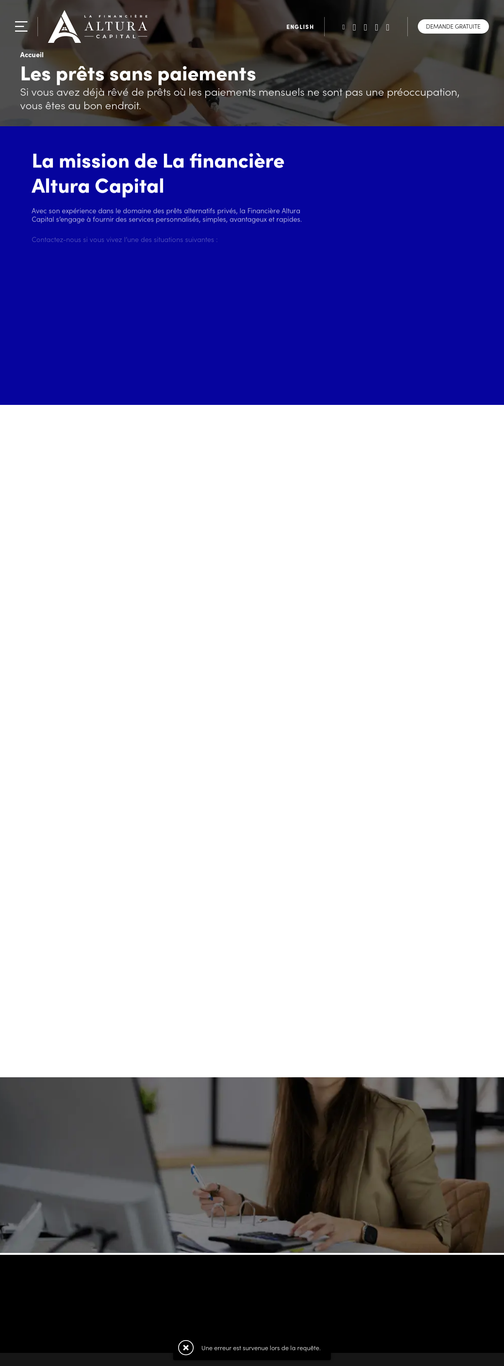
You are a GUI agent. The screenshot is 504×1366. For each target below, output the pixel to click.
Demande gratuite (453, 26)
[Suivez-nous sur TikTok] (376, 26)
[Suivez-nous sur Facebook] (365, 26)
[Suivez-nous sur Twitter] (343, 26)
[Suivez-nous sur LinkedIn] (354, 26)
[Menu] (21, 26)
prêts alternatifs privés (201, 212)
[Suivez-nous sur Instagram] (388, 26)
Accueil (32, 55)
